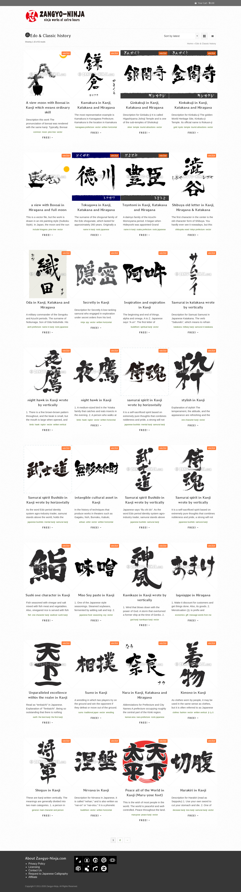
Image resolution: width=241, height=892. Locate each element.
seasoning (97, 615)
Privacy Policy (36, 863)
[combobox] (181, 36)
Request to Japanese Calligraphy (48, 873)
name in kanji (89, 229)
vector (59, 132)
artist (88, 522)
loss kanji (190, 810)
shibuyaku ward (182, 229)
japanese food (85, 615)
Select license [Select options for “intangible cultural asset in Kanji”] (96, 533)
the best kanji (44, 717)
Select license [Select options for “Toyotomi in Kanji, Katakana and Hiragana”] (144, 241)
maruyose (135, 815)
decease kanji (179, 810)
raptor (43, 424)
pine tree (52, 132)
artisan (82, 522)
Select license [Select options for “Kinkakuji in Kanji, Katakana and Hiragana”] (193, 138)
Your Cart (204, 3)
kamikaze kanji (146, 620)
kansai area (130, 717)
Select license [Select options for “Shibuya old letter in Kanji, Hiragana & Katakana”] (193, 241)
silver (129, 127)
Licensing (34, 867)
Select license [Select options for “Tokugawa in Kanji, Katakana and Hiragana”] (96, 241)
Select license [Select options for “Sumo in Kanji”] (96, 723)
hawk (37, 424)
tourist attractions (147, 127)
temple (136, 127)
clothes (176, 712)
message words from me (200, 615)
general (35, 810)
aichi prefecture (34, 327)
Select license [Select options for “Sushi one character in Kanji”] (47, 626)
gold (175, 127)
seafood (53, 615)
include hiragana (40, 229)
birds (31, 424)
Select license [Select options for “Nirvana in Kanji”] (96, 821)
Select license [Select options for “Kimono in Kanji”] (193, 723)
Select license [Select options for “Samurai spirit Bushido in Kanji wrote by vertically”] (144, 533)
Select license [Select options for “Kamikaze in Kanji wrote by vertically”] (144, 631)
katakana (178, 327)
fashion (183, 712)
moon (44, 132)
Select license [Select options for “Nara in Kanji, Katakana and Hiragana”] (144, 728)
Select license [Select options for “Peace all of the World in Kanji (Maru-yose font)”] (144, 826)
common (37, 132)
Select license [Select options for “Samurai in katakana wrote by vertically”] (193, 338)
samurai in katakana (204, 327)
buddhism (135, 327)
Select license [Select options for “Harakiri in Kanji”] (193, 821)
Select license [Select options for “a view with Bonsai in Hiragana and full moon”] (47, 241)
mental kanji (146, 424)
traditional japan (91, 712)
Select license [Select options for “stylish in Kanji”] (193, 431)
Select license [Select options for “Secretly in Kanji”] (96, 333)
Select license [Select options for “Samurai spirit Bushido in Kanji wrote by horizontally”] (47, 533)
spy (87, 322)
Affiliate (32, 877)
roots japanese (102, 229)
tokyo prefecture (197, 229)
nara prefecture (143, 717)
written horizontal (109, 127)
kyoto (180, 127)
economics (180, 615)
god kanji (134, 620)
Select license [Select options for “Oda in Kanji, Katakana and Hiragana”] (47, 338)
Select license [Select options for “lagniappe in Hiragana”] (193, 626)
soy (104, 615)
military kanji (188, 327)
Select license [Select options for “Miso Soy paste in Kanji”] (96, 626)
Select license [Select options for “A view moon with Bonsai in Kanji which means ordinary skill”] (47, 143)
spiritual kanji (146, 327)
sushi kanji (63, 615)
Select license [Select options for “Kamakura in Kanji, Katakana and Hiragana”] (96, 138)
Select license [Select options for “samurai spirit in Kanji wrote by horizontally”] (144, 436)
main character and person (52, 810)
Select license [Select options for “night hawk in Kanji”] (96, 431)
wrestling (110, 712)
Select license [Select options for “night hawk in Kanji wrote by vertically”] (47, 436)
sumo (80, 712)
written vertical (59, 424)
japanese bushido (132, 424)
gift (187, 615)
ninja (83, 322)
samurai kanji (159, 424)
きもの (211, 712)
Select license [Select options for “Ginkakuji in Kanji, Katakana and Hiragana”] (144, 138)
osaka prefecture (144, 229)
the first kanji (57, 717)
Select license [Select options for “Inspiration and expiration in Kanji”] (144, 338)
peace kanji (146, 815)
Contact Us (35, 870)
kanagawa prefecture (84, 127)
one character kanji (189, 420)
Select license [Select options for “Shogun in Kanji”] (47, 821)
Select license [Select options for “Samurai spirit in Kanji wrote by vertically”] (193, 533)
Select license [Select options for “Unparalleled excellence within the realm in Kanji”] (47, 728)
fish (29, 615)
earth (35, 717)
